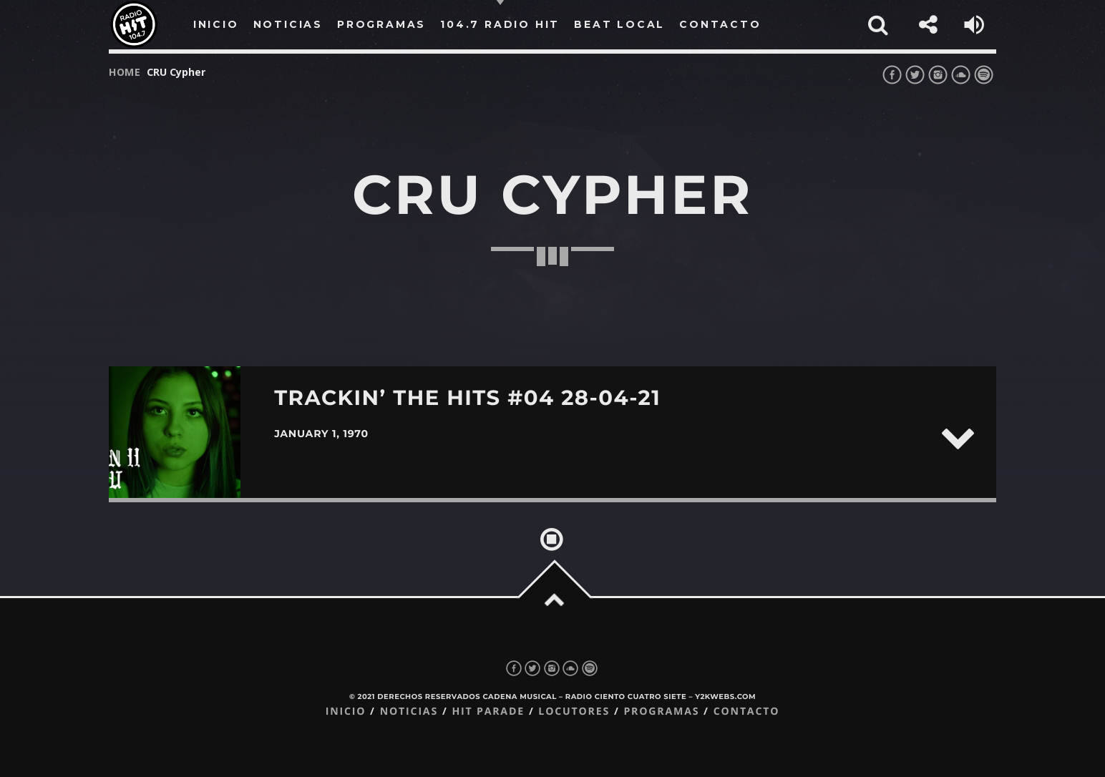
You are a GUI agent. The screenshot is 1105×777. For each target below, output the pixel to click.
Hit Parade (488, 711)
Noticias (409, 711)
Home (125, 72)
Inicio (346, 711)
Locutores (574, 711)
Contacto (747, 711)
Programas (661, 711)
